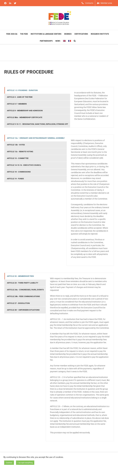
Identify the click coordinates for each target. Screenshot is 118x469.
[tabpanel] (92, 107)
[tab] (37, 90)
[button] (75, 40)
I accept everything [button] (25, 463)
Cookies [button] (9, 463)
